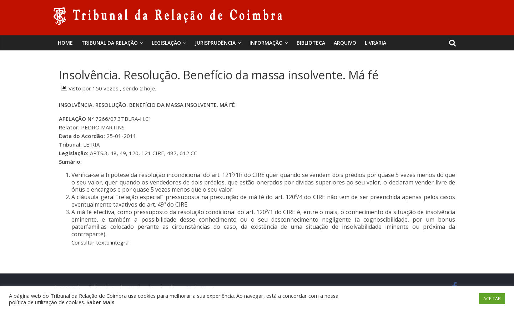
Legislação (166, 42)
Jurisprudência (215, 42)
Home (65, 42)
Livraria (375, 42)
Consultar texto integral (100, 242)
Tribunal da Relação (109, 42)
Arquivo (345, 42)
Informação (266, 42)
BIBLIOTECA (311, 42)
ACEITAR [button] (492, 298)
